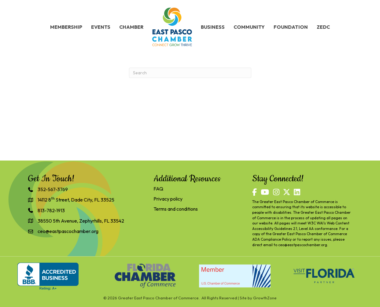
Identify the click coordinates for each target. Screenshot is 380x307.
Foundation (291, 27)
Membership (66, 27)
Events (100, 27)
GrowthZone (265, 297)
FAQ (158, 189)
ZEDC (323, 27)
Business (213, 27)
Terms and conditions (175, 209)
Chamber (131, 27)
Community (249, 27)
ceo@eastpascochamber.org (302, 244)
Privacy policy (168, 199)
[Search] (190, 73)
